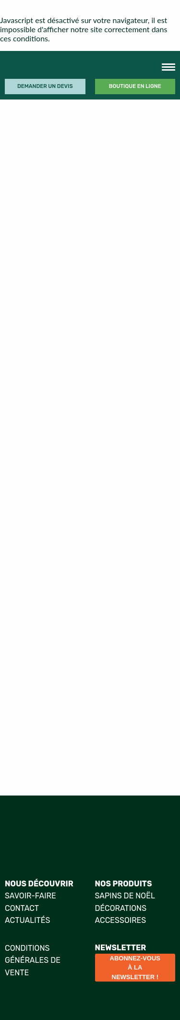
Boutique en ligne (135, 86)
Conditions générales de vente (32, 960)
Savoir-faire (30, 895)
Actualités (27, 920)
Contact (22, 908)
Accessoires (120, 920)
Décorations (121, 908)
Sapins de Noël (125, 895)
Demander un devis (45, 86)
